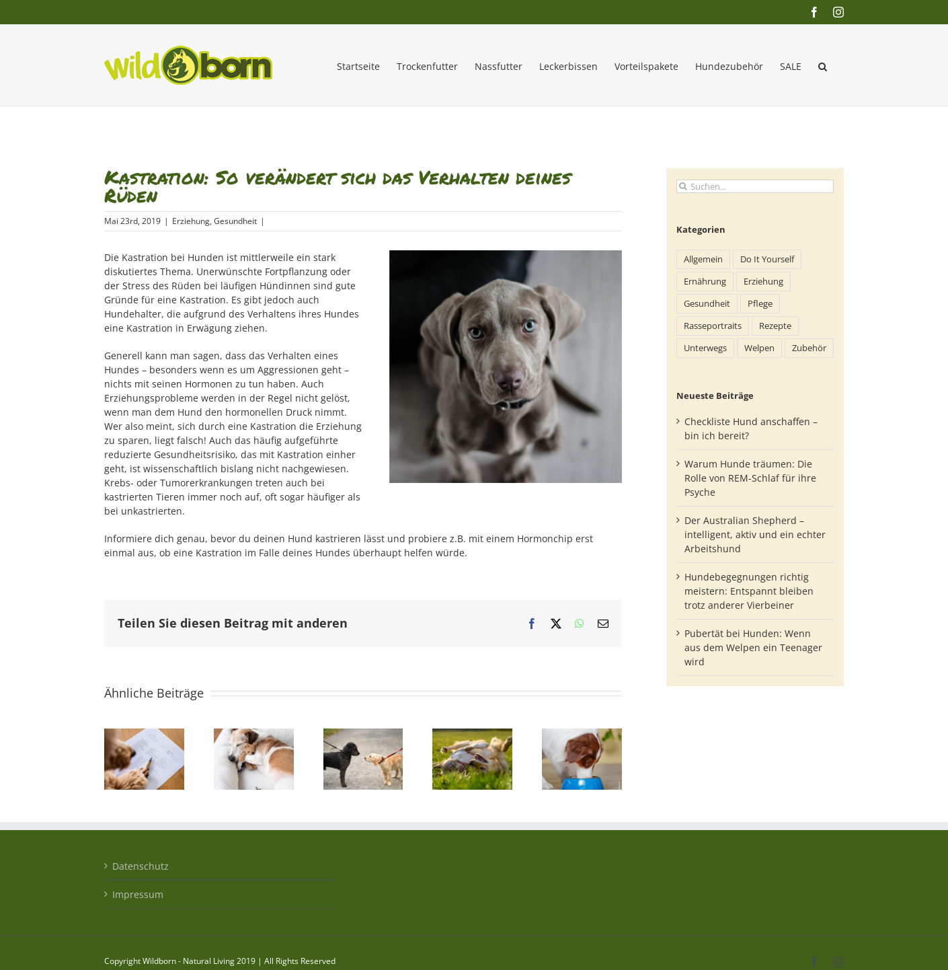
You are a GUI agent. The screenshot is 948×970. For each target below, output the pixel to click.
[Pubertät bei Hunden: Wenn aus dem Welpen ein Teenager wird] (472, 735)
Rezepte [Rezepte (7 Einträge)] (775, 326)
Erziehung (191, 221)
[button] (822, 65)
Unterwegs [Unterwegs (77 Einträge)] (705, 348)
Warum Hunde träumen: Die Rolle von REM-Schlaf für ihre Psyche (750, 477)
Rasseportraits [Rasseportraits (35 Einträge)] (713, 326)
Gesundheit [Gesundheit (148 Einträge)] (707, 303)
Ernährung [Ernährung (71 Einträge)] (705, 281)
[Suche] (683, 186)
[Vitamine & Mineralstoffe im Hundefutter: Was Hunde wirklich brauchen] (582, 735)
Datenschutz (140, 866)
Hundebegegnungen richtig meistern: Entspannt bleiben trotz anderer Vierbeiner (749, 590)
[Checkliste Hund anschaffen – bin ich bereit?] (144, 735)
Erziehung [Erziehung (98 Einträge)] (763, 281)
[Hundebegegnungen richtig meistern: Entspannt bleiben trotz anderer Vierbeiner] (363, 735)
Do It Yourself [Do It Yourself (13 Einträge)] (767, 259)
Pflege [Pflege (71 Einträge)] (760, 303)
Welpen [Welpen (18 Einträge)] (759, 348)
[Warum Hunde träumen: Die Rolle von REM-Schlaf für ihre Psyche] (254, 735)
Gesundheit (235, 221)
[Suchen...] (755, 186)
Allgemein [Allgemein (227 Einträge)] (703, 259)
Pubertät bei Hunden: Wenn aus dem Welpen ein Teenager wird (753, 647)
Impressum (137, 894)
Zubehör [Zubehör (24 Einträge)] (809, 348)
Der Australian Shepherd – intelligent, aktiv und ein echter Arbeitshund (755, 534)
